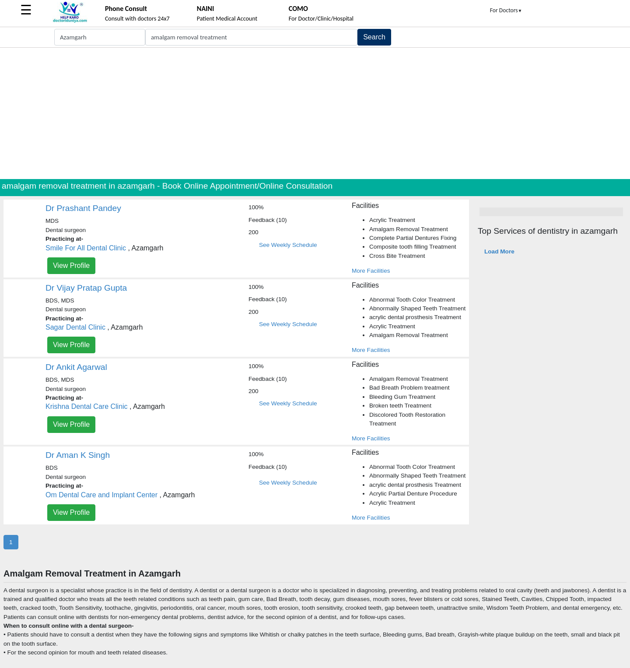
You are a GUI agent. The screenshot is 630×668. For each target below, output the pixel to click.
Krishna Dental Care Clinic (87, 406)
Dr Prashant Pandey (83, 208)
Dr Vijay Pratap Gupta (86, 287)
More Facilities (371, 270)
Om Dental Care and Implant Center (102, 495)
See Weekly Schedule (288, 245)
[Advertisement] (315, 113)
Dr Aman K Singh (78, 455)
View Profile (71, 265)
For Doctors (506, 10)
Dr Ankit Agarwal (76, 367)
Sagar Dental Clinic (75, 327)
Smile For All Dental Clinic (86, 248)
